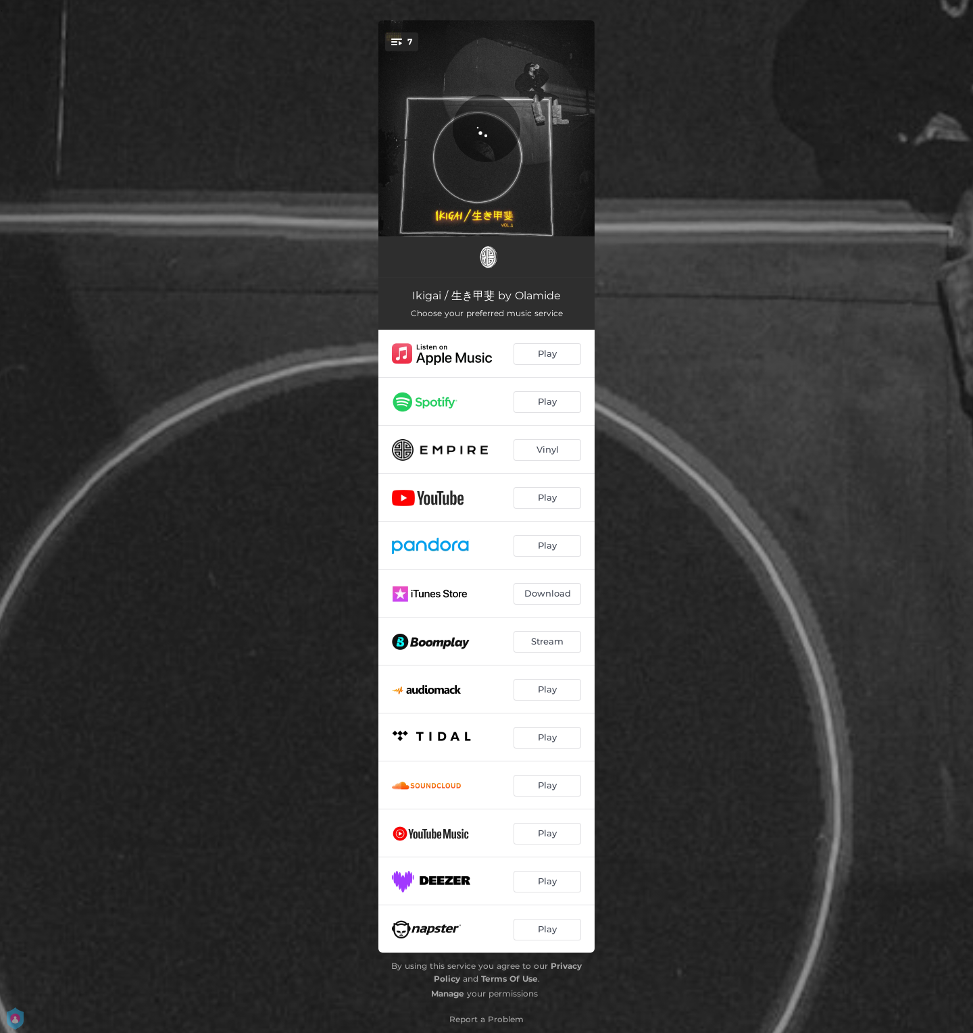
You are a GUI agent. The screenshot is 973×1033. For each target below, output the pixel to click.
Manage (447, 993)
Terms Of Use (509, 979)
